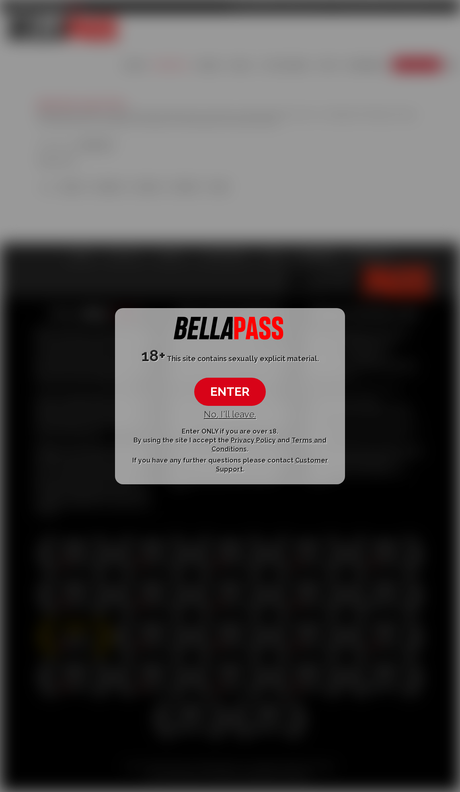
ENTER (230, 392)
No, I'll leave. (230, 414)
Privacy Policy (253, 440)
